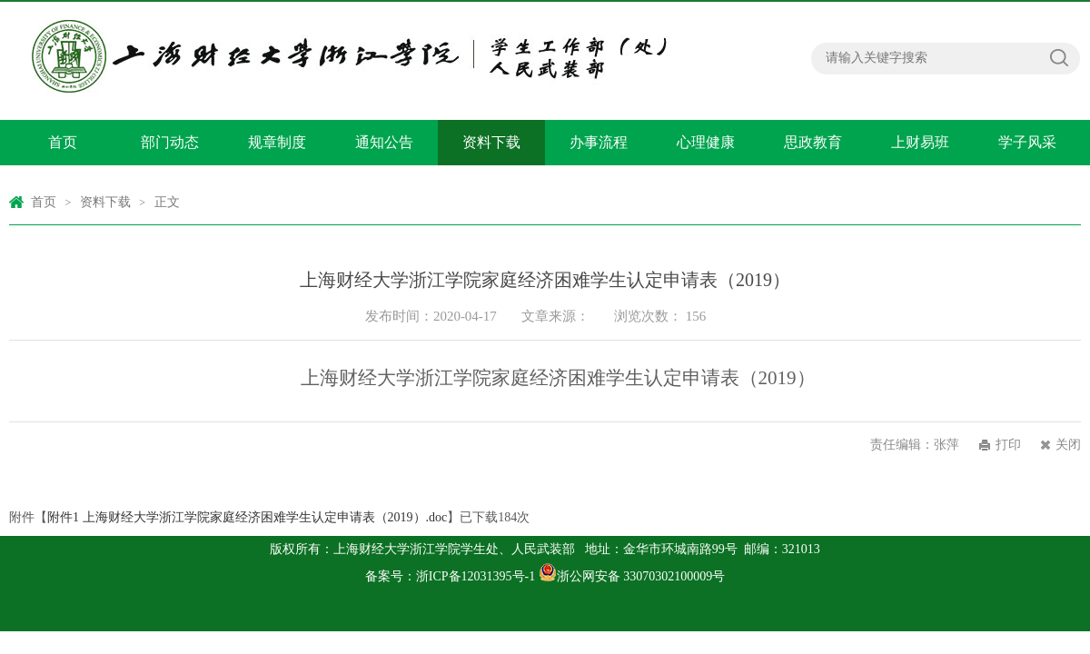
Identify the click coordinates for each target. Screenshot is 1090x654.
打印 (1008, 444)
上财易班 (920, 142)
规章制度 (277, 142)
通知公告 (384, 142)
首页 (62, 142)
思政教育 (813, 142)
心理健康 (706, 142)
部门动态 (170, 142)
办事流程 (599, 142)
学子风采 (1027, 142)
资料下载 (491, 142)
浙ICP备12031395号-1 (477, 576)
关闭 (1068, 444)
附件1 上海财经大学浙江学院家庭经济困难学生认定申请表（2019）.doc (247, 517)
